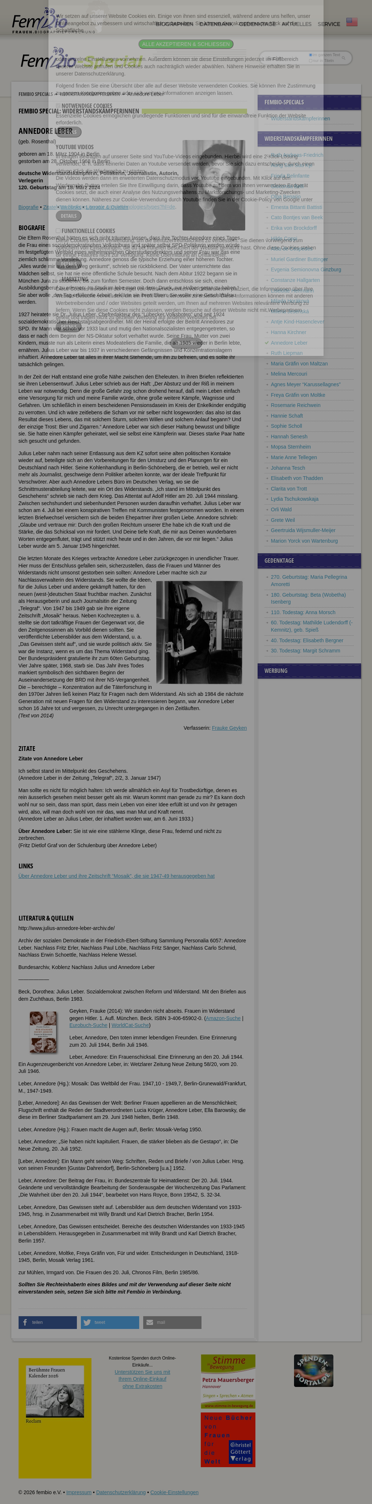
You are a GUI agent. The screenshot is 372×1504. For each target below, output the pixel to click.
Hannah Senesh (289, 436)
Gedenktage (257, 24)
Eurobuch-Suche (88, 1025)
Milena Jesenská (290, 311)
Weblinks (70, 207)
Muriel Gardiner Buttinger (299, 259)
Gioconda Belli (287, 186)
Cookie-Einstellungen (174, 1492)
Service (329, 24)
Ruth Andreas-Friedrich (297, 155)
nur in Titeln (321, 60)
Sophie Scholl (286, 426)
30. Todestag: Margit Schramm (305, 651)
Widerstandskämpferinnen (90, 93)
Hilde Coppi (284, 238)
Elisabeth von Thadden (297, 478)
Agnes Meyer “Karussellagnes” (306, 384)
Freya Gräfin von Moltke (298, 395)
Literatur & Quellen (107, 207)
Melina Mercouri (289, 374)
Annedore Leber (289, 343)
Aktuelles (297, 24)
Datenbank (216, 24)
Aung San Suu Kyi (292, 165)
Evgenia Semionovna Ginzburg (306, 269)
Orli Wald (281, 509)
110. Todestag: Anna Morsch (303, 612)
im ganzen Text (324, 55)
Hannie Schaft (287, 416)
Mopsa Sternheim (291, 447)
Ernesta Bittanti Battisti (296, 207)
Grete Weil (283, 520)
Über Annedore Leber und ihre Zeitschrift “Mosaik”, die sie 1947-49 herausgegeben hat (117, 876)
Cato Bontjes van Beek (297, 217)
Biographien (174, 24)
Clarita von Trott (289, 489)
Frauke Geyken (229, 728)
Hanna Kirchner (288, 332)
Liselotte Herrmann (292, 291)
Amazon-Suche (223, 1018)
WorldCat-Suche (130, 1025)
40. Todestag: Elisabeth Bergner (307, 640)
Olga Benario (286, 196)
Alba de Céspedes (292, 249)
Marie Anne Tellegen (294, 457)
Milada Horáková (290, 301)
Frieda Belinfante (290, 176)
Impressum (78, 1492)
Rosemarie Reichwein (296, 405)
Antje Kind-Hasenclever (297, 322)
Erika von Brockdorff (294, 228)
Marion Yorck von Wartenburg (304, 541)
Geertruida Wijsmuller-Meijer (303, 530)
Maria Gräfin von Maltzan (299, 364)
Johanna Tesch (288, 468)
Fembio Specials (36, 93)
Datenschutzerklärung (121, 1492)
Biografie (29, 207)
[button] (48, 1322)
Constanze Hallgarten (295, 280)
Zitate (49, 207)
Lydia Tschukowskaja (295, 499)
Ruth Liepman (287, 353)
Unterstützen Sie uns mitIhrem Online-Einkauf (143, 1379)
